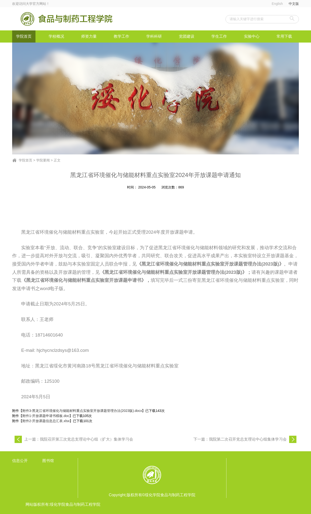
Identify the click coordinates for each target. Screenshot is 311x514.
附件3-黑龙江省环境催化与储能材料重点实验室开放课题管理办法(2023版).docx (82, 411)
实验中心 (251, 36)
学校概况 (56, 36)
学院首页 (24, 36)
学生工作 (219, 36)
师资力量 (89, 36)
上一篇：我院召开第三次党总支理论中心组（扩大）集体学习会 (78, 439)
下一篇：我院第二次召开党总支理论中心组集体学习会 (240, 439)
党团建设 (186, 36)
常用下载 (284, 36)
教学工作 (121, 36)
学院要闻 (43, 160)
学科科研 (154, 36)
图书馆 (48, 461)
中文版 (294, 4)
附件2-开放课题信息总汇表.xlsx (45, 421)
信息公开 (20, 461)
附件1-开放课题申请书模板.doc (45, 416)
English (277, 4)
